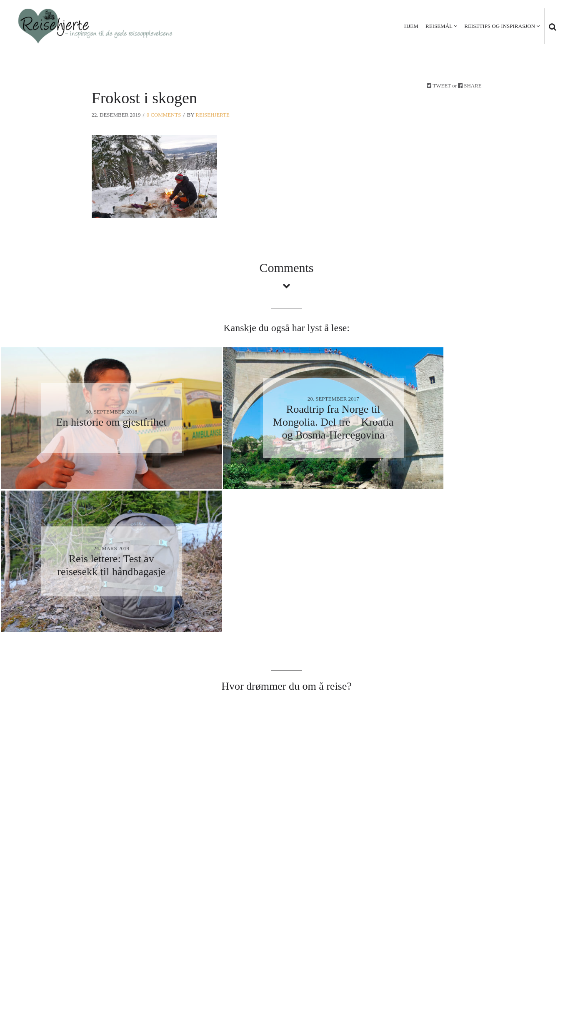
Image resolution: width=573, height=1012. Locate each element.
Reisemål (439, 26)
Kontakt (540, 963)
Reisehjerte (213, 115)
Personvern (498, 963)
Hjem (411, 26)
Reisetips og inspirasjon (499, 26)
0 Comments (164, 115)
